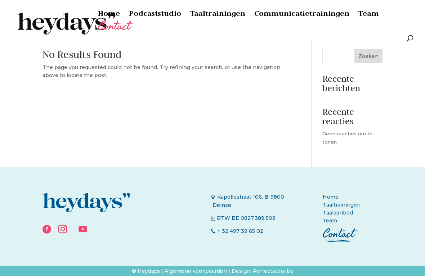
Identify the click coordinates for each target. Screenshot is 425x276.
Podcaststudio (155, 14)
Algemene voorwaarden (196, 271)
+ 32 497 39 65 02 (240, 231)
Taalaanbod (338, 212)
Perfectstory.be (273, 271)
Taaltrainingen (217, 14)
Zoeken (368, 56)
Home (109, 14)
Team (368, 14)
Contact (114, 29)
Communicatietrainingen (301, 14)
